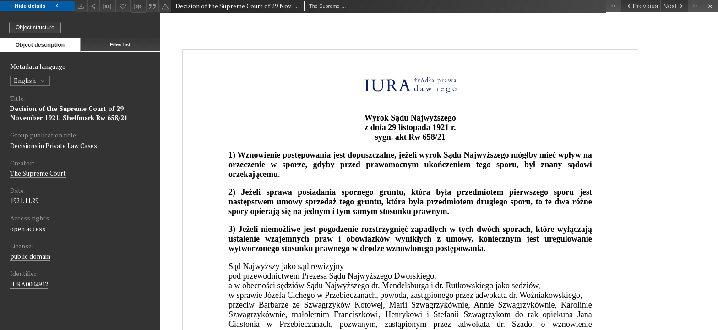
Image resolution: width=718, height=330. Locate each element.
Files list (120, 44)
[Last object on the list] (695, 6)
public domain (30, 256)
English (30, 80)
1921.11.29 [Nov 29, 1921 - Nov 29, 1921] (24, 200)
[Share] (93, 6)
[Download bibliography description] (138, 6)
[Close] (710, 6)
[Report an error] (164, 6)
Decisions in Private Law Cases (53, 145)
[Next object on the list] (674, 6)
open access (27, 228)
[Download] (81, 6)
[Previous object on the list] (640, 6)
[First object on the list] (613, 6)
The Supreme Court (38, 173)
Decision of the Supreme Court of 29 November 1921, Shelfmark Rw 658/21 (69, 113)
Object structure (35, 27)
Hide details (37, 6)
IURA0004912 (29, 284)
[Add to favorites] (123, 6)
